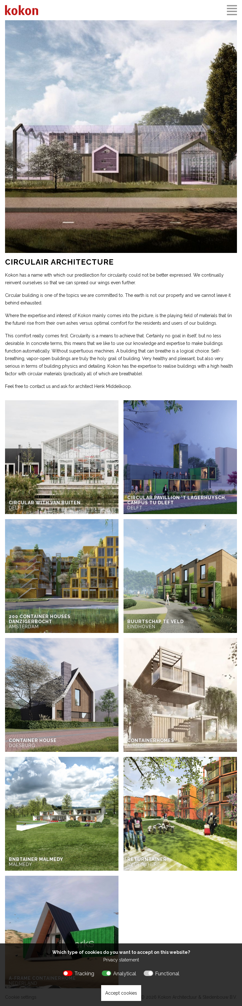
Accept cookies (121, 993)
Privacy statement (121, 959)
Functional (167, 974)
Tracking (84, 974)
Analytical (124, 974)
